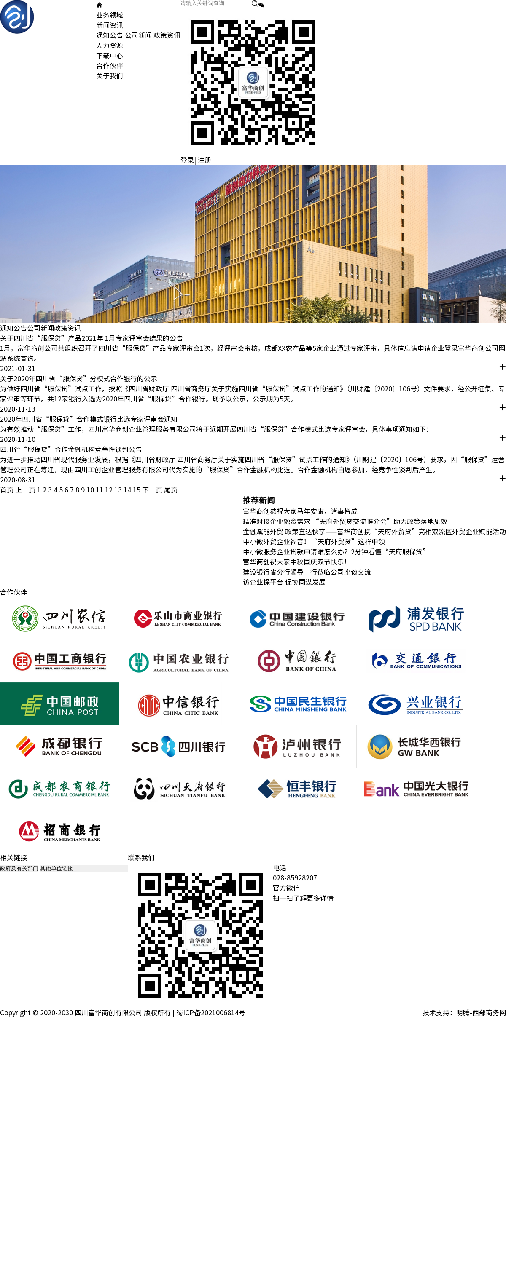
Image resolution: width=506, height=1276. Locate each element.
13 (119, 490)
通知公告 (109, 35)
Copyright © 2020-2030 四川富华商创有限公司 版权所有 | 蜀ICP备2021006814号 (122, 1012)
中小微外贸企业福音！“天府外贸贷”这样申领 (314, 541)
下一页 (152, 490)
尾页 (171, 490)
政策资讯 (166, 35)
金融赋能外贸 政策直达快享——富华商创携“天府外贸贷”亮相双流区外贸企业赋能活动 (374, 531)
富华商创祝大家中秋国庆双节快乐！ (297, 562)
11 (100, 490)
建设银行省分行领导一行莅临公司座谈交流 (307, 572)
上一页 (25, 490)
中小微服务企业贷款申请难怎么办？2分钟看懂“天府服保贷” (336, 551)
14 (128, 490)
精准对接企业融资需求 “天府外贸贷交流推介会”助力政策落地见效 (345, 521)
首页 (6, 490)
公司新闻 (138, 35)
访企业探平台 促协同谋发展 (284, 582)
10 (91, 490)
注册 (204, 160)
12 (109, 490)
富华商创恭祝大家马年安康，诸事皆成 (300, 511)
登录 (187, 160)
